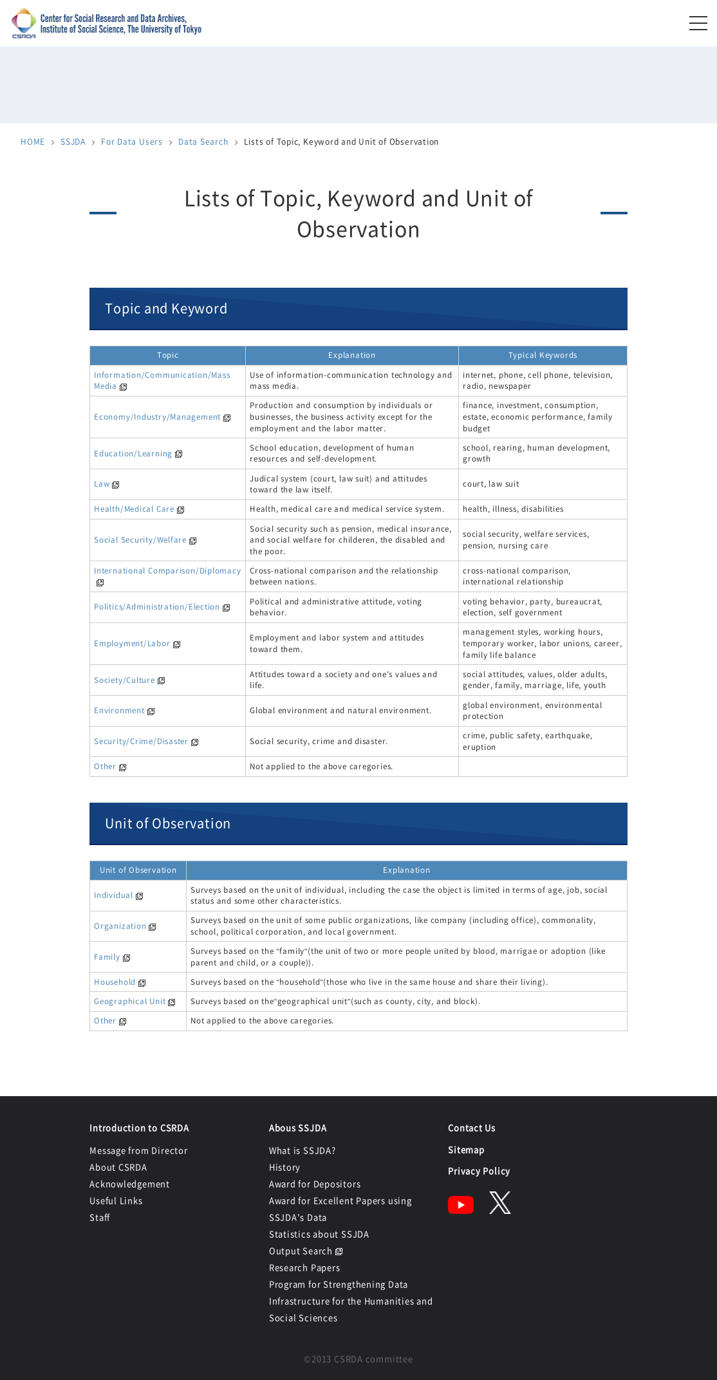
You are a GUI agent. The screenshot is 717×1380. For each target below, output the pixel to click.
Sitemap (466, 1149)
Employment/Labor (132, 643)
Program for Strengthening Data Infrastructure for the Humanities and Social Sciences (351, 1300)
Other (105, 766)
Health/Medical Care (134, 508)
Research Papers (304, 1267)
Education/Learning (133, 453)
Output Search (301, 1250)
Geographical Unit (129, 1001)
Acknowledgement (129, 1183)
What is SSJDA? (302, 1150)
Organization (120, 925)
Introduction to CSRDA (139, 1127)
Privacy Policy (479, 1170)
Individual (113, 894)
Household (115, 981)
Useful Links (115, 1200)
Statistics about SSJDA (319, 1233)
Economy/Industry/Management (157, 416)
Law (101, 483)
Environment (119, 710)
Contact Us (472, 1127)
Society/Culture (124, 679)
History (285, 1167)
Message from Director (138, 1150)
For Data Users (132, 141)
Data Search (203, 141)
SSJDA (73, 141)
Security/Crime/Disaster (141, 741)
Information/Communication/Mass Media (162, 380)
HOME (33, 141)
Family (107, 956)
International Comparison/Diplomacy (167, 570)
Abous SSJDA (298, 1127)
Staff (99, 1217)
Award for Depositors (315, 1183)
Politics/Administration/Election (157, 606)
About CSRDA (118, 1167)
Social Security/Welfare (140, 539)
